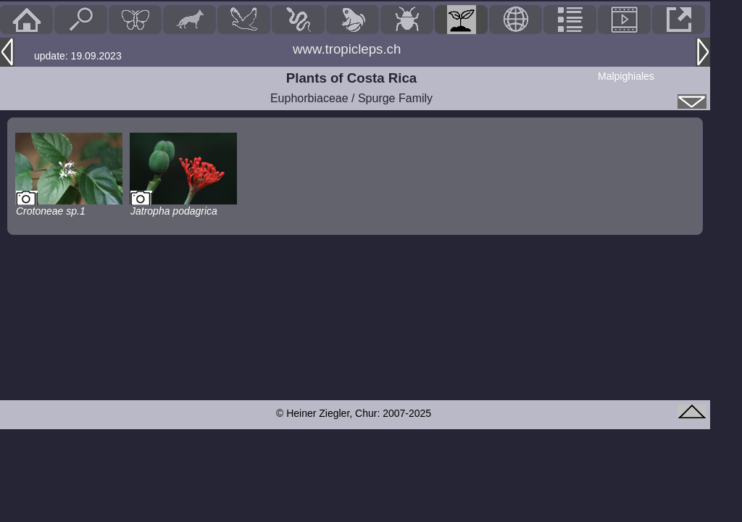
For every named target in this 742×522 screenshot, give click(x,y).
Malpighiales (626, 76)
